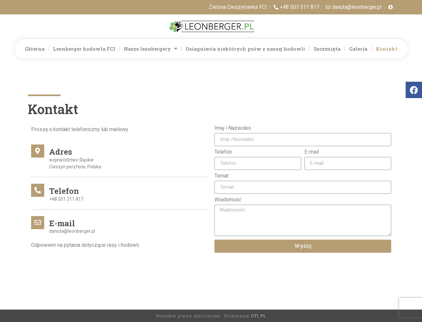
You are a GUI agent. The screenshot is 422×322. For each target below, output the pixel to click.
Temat (221, 176)
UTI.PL (258, 315)
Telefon (223, 152)
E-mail (311, 152)
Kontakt (386, 48)
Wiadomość (227, 200)
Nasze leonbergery (150, 48)
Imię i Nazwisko (232, 128)
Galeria (358, 48)
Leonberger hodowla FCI (84, 48)
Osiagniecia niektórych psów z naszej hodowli (245, 48)
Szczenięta (327, 48)
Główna (35, 48)
